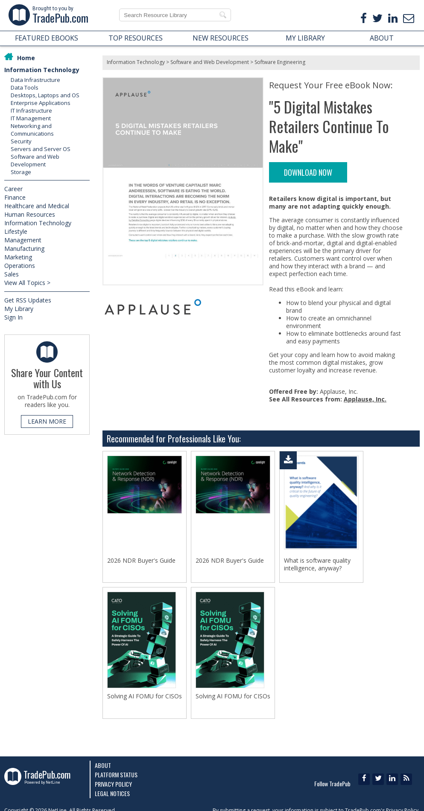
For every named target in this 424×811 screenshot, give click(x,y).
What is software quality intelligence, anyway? (317, 564)
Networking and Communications (32, 129)
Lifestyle (15, 231)
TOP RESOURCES (135, 38)
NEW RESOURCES (221, 38)
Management (22, 240)
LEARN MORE (47, 421)
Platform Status (116, 774)
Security (21, 141)
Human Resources (29, 214)
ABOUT (382, 38)
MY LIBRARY (305, 38)
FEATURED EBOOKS (46, 38)
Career (13, 189)
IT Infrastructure (31, 110)
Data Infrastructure (35, 80)
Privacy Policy (113, 783)
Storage (21, 172)
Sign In (13, 317)
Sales (11, 274)
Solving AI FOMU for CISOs (144, 699)
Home (26, 58)
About (103, 765)
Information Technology (41, 70)
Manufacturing (24, 248)
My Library (18, 309)
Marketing (18, 257)
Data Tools (24, 87)
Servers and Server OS (40, 149)
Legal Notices (112, 793)
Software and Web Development (35, 160)
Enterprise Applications (40, 103)
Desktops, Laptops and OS (45, 95)
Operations (19, 266)
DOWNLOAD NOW (308, 172)
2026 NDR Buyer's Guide (141, 560)
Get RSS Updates (27, 300)
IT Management (31, 118)
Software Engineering (279, 62)
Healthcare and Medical (36, 206)
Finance (15, 197)
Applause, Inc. (365, 399)
